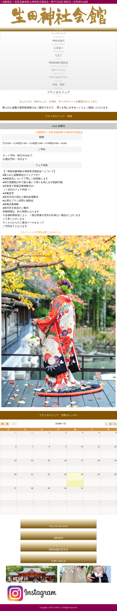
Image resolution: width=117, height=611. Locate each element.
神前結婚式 (58, 42)
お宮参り (58, 50)
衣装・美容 (58, 86)
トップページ (58, 35)
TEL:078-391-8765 (58, 526)
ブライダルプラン (58, 79)
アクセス (58, 29)
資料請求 (58, 538)
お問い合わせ (58, 561)
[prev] (2, 424)
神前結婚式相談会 (58, 64)
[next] (7, 424)
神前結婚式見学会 (58, 549)
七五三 (58, 57)
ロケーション (58, 72)
